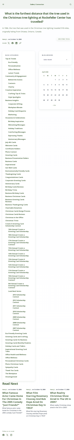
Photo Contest (11, 152)
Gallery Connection (37, 4)
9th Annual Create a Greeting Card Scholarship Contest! (18, 286)
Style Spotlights (14, 97)
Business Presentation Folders (17, 158)
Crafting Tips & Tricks (16, 94)
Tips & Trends (10, 59)
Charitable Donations (13, 208)
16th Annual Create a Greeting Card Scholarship (18, 230)
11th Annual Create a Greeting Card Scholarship (18, 272)
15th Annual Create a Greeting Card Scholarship (18, 249)
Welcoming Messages (16, 125)
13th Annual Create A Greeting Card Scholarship (18, 260)
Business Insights (12, 100)
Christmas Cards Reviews (15, 214)
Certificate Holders (12, 149)
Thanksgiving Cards (13, 174)
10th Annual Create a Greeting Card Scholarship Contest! (18, 278)
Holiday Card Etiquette (17, 111)
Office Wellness (14, 69)
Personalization (14, 66)
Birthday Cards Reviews (14, 187)
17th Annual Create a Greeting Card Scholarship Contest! (18, 243)
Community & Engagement (15, 76)
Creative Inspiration (13, 90)
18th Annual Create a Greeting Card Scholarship (18, 236)
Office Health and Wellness (15, 355)
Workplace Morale (15, 107)
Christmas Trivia (64, 39)
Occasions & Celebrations (15, 118)
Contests (11, 83)
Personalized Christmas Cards (17, 361)
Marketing (12, 115)
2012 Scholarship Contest (19, 301)
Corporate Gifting (15, 104)
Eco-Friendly (13, 62)
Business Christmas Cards (15, 196)
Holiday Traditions (15, 128)
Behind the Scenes (15, 80)
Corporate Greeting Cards (15, 181)
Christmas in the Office (14, 218)
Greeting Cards (11, 155)
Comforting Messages (17, 132)
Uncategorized (11, 377)
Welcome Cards (11, 146)
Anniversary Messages (17, 139)
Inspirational (10, 165)
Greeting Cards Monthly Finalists (18, 343)
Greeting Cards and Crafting (16, 337)
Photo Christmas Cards (14, 364)
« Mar (54, 105)
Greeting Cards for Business (16, 340)
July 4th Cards (10, 142)
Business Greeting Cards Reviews (14, 201)
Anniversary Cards (12, 184)
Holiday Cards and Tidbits (15, 346)
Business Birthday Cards (14, 193)
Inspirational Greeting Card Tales (16, 350)
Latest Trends (13, 73)
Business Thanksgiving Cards (16, 205)
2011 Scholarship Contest (19, 307)
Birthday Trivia (11, 190)
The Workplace (11, 374)
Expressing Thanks (15, 136)
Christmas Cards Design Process (17, 211)
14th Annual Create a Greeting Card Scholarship (18, 255)
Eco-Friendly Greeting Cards (16, 333)
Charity (11, 87)
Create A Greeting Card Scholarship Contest (14, 225)
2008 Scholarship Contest (19, 324)
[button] (3, 4)
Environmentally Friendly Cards (17, 171)
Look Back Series (14, 291)
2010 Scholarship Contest (19, 313)
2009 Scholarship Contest (19, 318)
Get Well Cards (11, 168)
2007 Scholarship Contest (19, 329)
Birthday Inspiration (16, 121)
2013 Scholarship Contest (19, 296)
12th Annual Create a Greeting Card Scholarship (18, 266)
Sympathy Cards (11, 367)
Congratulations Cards (14, 177)
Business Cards (11, 161)
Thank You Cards (11, 370)
